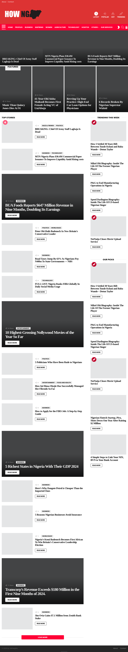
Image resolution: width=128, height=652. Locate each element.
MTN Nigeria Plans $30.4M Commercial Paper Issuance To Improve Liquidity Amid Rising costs (59, 158)
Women (49, 27)
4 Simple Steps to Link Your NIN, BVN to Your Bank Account (107, 458)
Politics (59, 125)
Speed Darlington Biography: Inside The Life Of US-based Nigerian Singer (105, 202)
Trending (121, 15)
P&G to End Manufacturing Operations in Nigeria (105, 184)
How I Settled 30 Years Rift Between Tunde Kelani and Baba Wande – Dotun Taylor (107, 147)
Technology (73, 27)
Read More (41, 137)
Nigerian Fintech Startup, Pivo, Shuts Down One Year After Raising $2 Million (108, 420)
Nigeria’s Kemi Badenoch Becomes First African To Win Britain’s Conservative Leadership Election (59, 542)
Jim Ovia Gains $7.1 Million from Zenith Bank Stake (58, 617)
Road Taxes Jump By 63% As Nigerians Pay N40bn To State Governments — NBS (57, 260)
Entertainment (23, 328)
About (4, 2)
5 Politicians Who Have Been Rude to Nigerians (58, 362)
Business (29, 27)
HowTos (85, 27)
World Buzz (56, 228)
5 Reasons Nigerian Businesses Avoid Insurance (58, 514)
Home (10, 27)
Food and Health (64, 382)
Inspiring (39, 27)
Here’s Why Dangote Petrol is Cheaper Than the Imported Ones (59, 489)
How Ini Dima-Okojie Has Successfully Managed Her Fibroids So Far (59, 387)
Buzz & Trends (48, 125)
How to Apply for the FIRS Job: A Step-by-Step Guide (58, 412)
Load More (42, 637)
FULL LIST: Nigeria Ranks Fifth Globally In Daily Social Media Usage (57, 285)
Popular (105, 15)
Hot (113, 15)
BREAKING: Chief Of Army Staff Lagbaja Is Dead (58, 130)
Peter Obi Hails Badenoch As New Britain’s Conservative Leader (56, 232)
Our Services (106, 27)
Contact (11, 2)
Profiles (19, 27)
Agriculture (60, 27)
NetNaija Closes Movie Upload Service (106, 240)
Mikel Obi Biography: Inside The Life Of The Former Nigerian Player (107, 166)
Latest (96, 15)
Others (94, 27)
